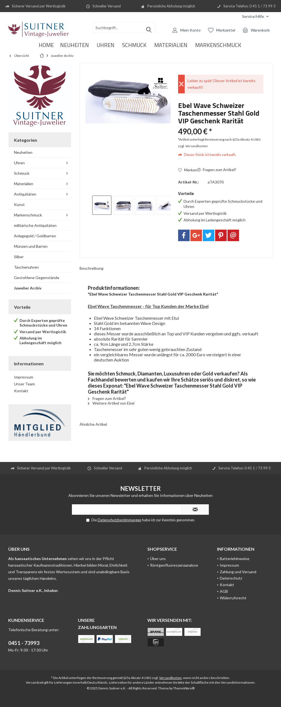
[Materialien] (170, 45)
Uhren (19, 162)
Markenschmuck (28, 215)
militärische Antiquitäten (35, 225)
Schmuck (21, 173)
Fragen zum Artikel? (216, 169)
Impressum (23, 377)
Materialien (23, 183)
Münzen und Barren (30, 246)
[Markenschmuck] (218, 45)
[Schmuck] (134, 45)
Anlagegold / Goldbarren (35, 235)
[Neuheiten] (74, 45)
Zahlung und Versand (238, 571)
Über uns (158, 558)
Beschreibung (91, 268)
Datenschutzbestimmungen (119, 520)
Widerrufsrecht (233, 597)
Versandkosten (170, 678)
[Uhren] (105, 45)
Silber (19, 256)
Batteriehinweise (234, 558)
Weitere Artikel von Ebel (111, 403)
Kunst (19, 204)
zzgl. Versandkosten (193, 146)
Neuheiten (23, 152)
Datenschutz (231, 578)
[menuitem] (255, 16)
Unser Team (24, 384)
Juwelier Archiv (27, 288)
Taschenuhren (26, 267)
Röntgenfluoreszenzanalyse (174, 565)
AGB (224, 591)
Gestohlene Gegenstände (36, 277)
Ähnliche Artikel (93, 424)
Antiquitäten (25, 194)
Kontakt (21, 390)
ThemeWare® (184, 688)
